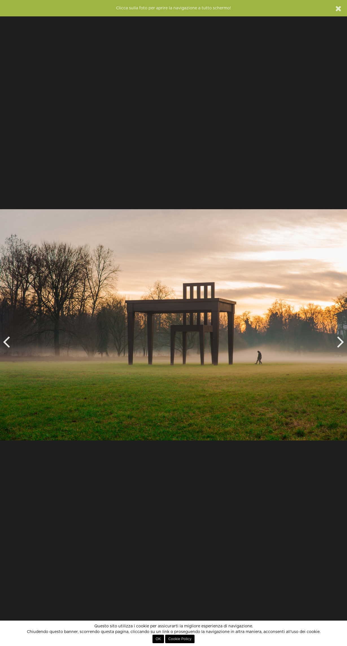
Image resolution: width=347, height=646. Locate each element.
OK (158, 639)
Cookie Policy (179, 639)
